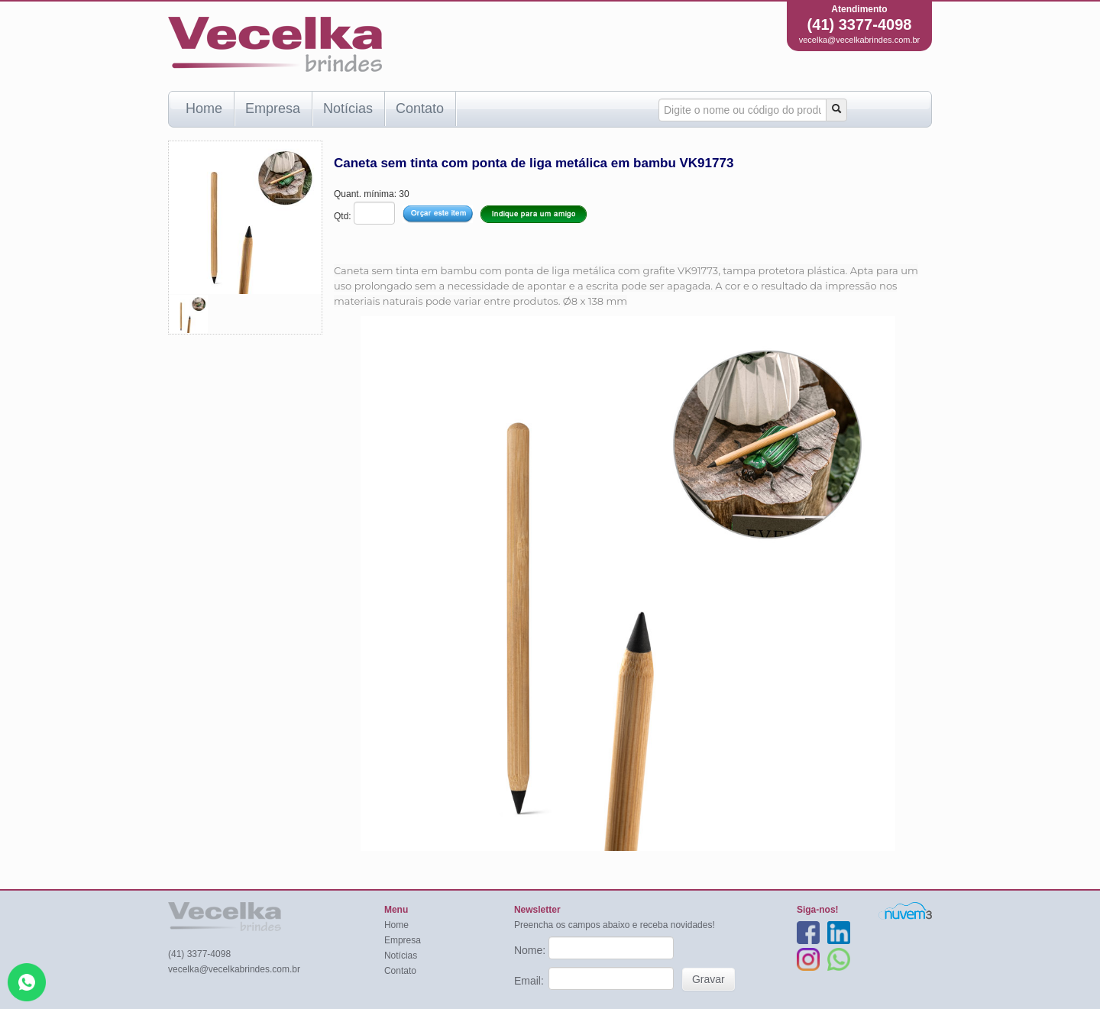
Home (204, 108)
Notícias (348, 108)
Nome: (531, 950)
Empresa (272, 108)
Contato (420, 108)
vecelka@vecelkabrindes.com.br (859, 39)
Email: (530, 981)
